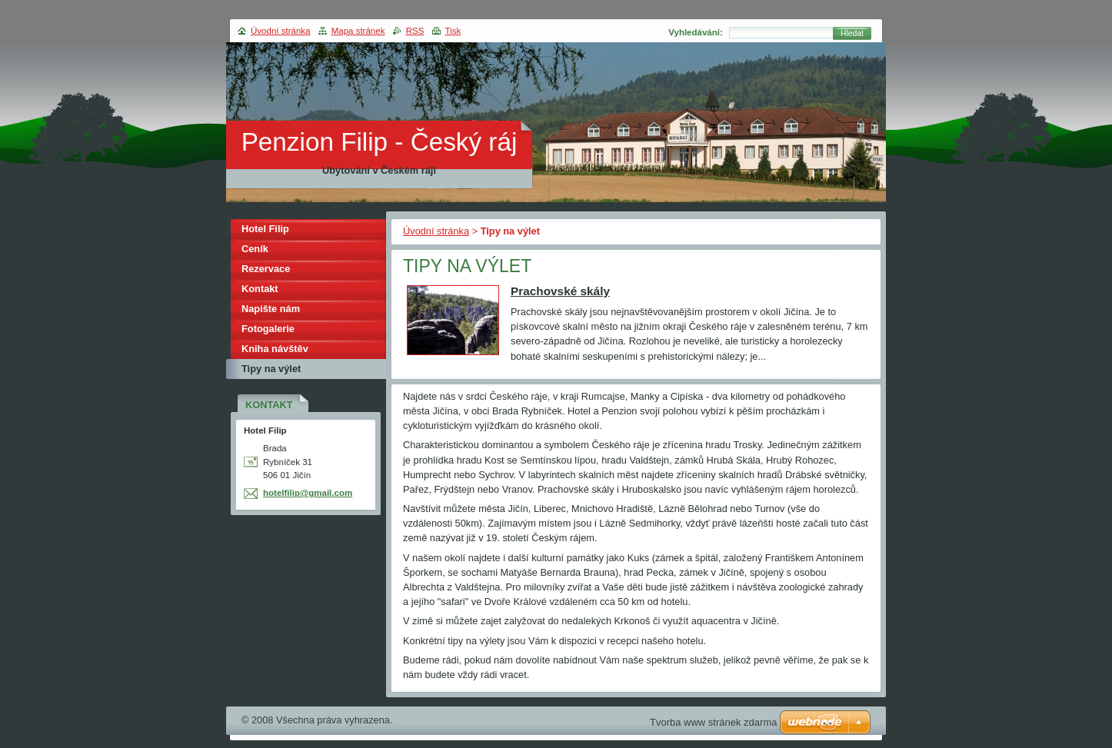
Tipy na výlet (271, 368)
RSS (415, 30)
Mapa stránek (358, 30)
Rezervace (265, 268)
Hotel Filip (265, 228)
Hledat (852, 33)
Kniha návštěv (274, 348)
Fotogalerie (268, 328)
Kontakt (259, 288)
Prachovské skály (560, 291)
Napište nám (270, 308)
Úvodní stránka (436, 231)
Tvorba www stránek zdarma (713, 722)
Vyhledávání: (695, 32)
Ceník (254, 248)
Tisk (453, 30)
